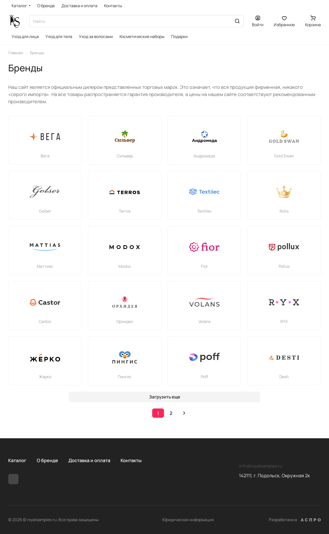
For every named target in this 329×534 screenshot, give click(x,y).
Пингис (125, 376)
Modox (124, 266)
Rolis (284, 211)
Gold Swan (284, 156)
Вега (45, 156)
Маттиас (45, 266)
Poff (204, 376)
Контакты (131, 460)
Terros (125, 211)
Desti (284, 376)
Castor (45, 321)
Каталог (17, 460)
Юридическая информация (188, 519)
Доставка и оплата (89, 460)
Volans (204, 321)
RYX (284, 321)
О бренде (47, 460)
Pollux (284, 266)
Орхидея (124, 321)
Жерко (45, 376)
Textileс (204, 211)
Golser (45, 211)
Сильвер (125, 156)
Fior (204, 266)
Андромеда (204, 156)
